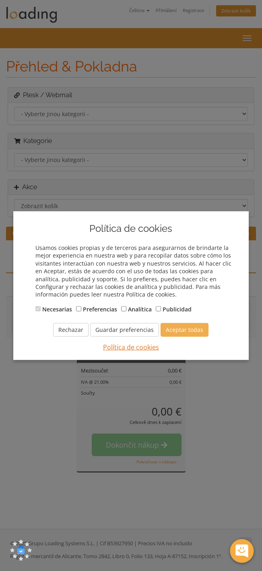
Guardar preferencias (124, 330)
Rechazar (70, 330)
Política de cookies (131, 347)
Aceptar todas (184, 330)
